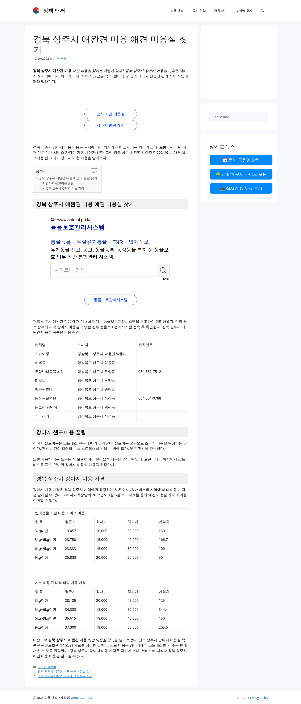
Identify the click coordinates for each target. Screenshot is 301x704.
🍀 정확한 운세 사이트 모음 (241, 174)
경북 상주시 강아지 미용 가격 (65, 188)
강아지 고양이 (47, 667)
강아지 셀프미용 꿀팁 (60, 183)
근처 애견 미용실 (110, 113)
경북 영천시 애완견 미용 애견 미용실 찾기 (65, 671)
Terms (239, 697)
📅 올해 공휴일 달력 (241, 160)
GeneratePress (81, 697)
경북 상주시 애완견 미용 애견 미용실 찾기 (68, 178)
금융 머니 (220, 10)
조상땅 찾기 (244, 10)
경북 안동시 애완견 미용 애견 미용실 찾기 (65, 676)
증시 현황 (199, 10)
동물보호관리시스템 (111, 299)
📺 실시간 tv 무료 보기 (241, 188)
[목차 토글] (92, 171)
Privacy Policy (258, 697)
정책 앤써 (54, 10)
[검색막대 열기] (262, 10)
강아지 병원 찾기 (110, 125)
